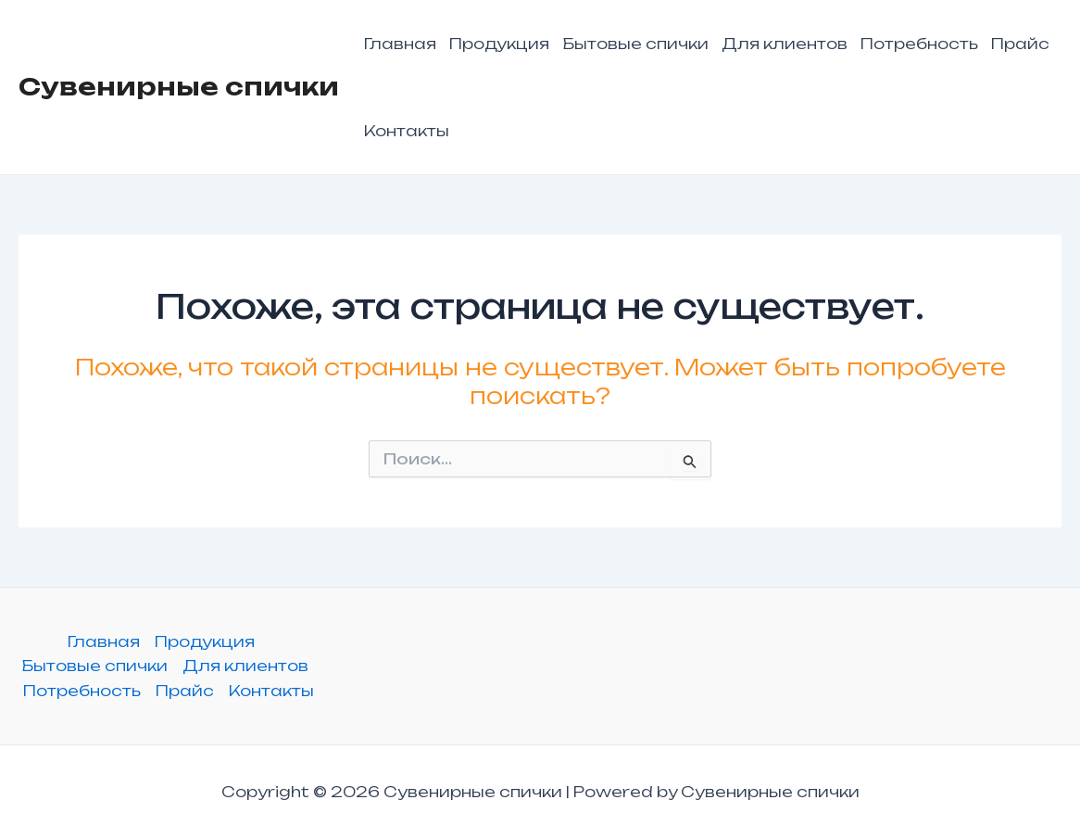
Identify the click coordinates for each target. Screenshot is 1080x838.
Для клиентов (785, 43)
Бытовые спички (635, 43)
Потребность (919, 43)
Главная (400, 43)
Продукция (499, 43)
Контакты (406, 130)
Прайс (1020, 43)
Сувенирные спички (179, 86)
